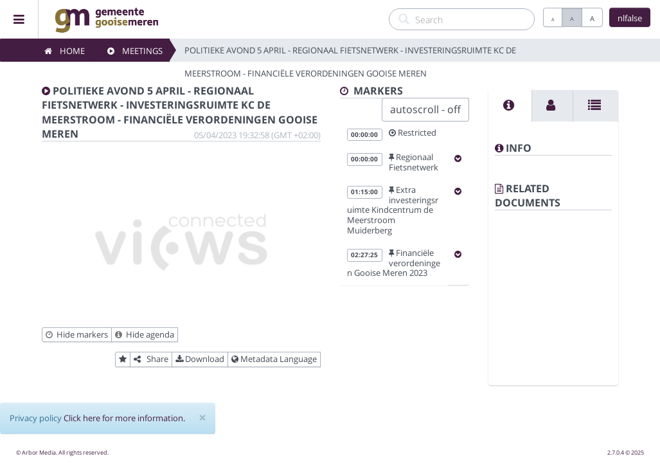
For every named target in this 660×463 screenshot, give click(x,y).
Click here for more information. (124, 418)
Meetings (135, 51)
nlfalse (630, 18)
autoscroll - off (425, 109)
